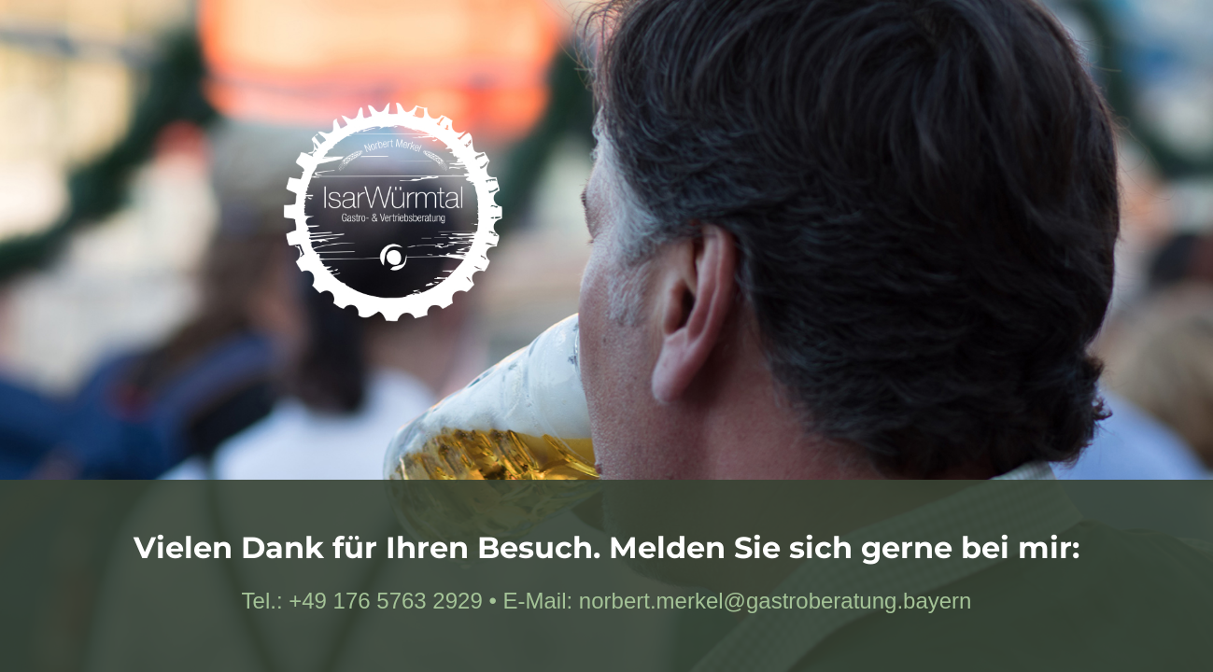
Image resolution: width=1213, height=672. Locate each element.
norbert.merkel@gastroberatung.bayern (775, 600)
